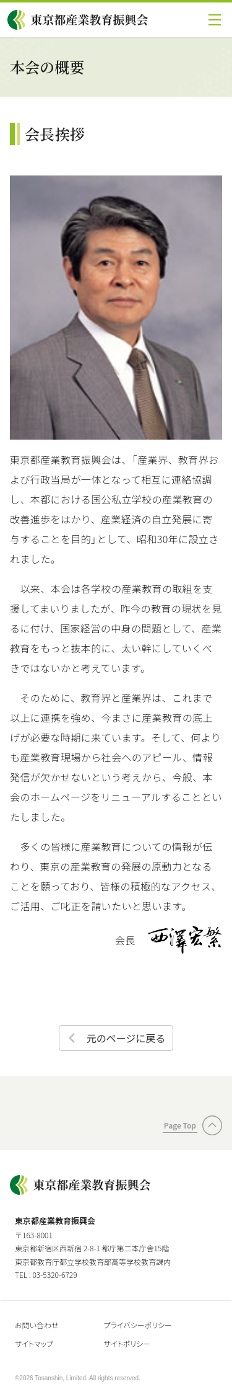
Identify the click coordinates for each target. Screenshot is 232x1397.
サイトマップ (34, 1343)
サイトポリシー (127, 1343)
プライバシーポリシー (138, 1325)
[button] (214, 19)
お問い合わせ (36, 1325)
